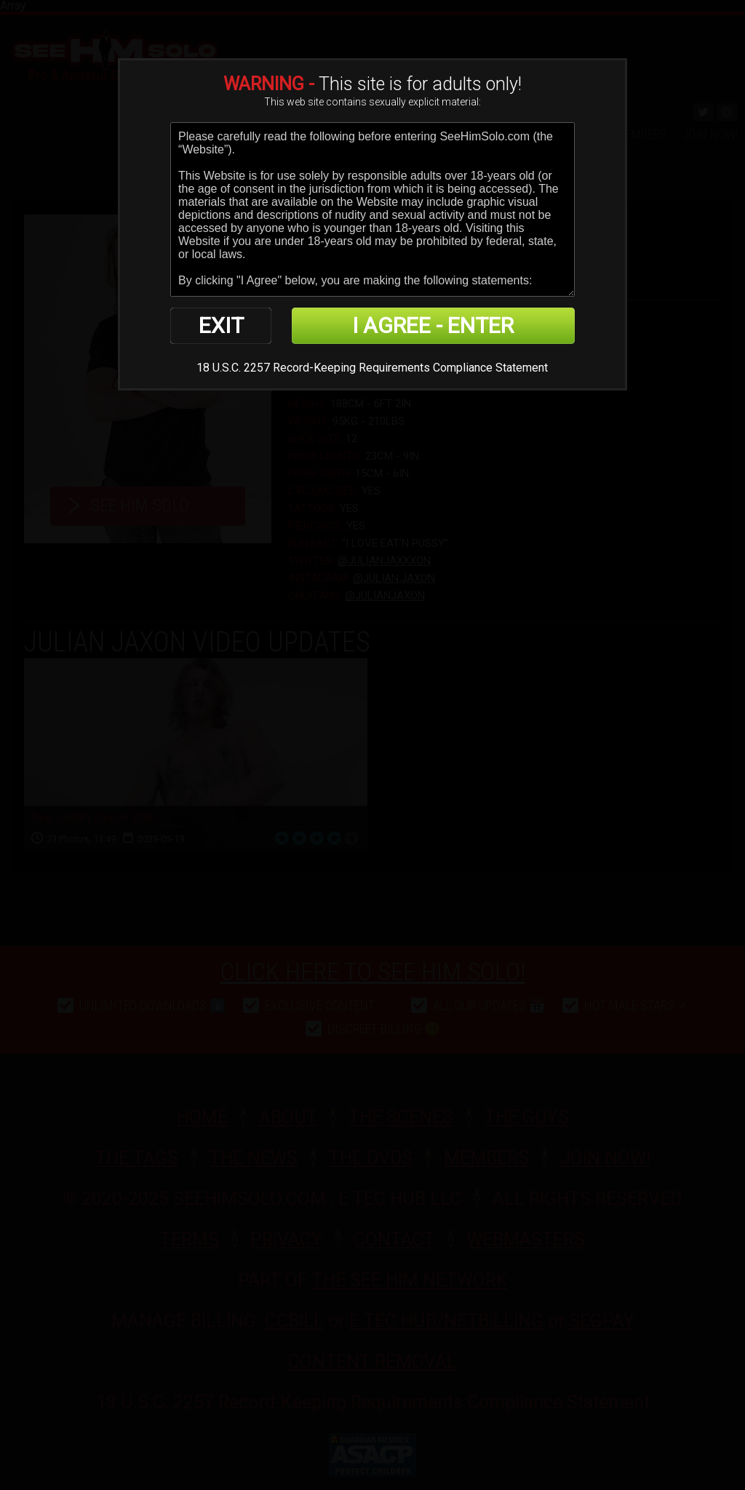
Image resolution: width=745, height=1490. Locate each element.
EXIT (221, 325)
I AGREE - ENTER (433, 325)
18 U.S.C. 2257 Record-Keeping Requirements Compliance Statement (372, 367)
